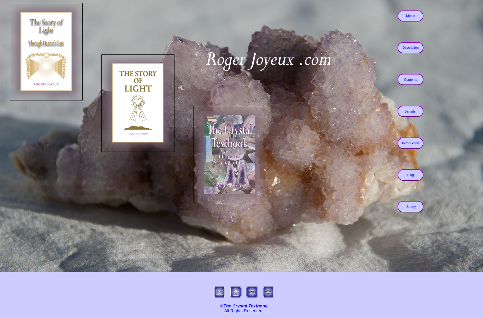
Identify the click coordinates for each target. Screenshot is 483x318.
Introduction (410, 143)
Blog (410, 175)
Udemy (410, 206)
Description (410, 48)
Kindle (410, 16)
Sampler (411, 111)
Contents (410, 79)
